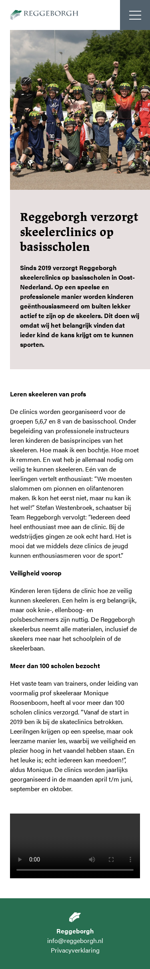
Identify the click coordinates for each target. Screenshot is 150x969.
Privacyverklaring (75, 950)
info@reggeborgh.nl (75, 940)
